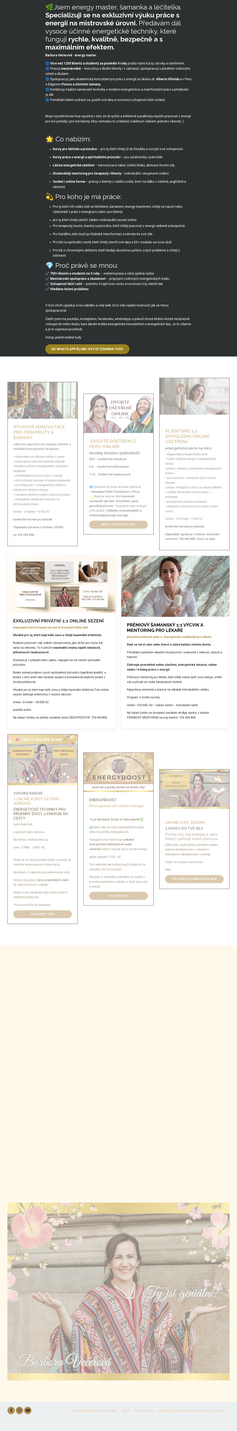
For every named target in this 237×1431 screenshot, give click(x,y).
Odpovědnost (144, 1422)
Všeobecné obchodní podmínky (94, 1422)
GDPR (126, 1422)
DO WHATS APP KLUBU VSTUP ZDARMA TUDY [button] (87, 360)
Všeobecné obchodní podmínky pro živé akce (192, 1422)
